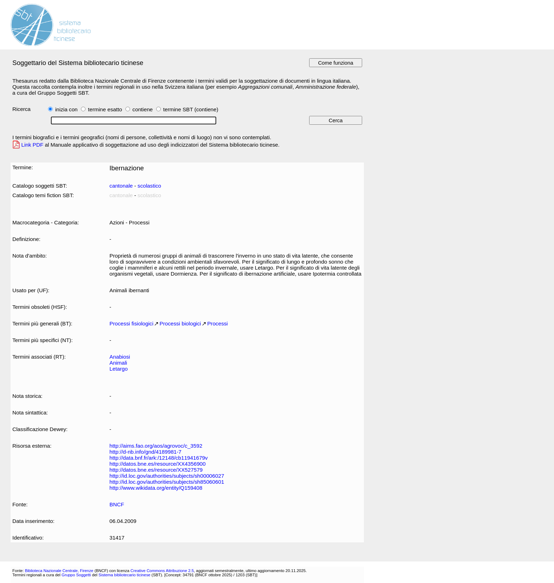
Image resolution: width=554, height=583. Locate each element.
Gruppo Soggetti (76, 575)
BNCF (117, 504)
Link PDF (32, 145)
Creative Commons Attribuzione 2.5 (162, 571)
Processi (217, 323)
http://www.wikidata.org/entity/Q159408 (156, 488)
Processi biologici (180, 323)
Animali (118, 363)
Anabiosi (120, 357)
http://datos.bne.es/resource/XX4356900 (158, 464)
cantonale (121, 186)
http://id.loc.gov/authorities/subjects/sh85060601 (167, 482)
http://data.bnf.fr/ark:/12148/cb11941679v (159, 458)
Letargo (119, 369)
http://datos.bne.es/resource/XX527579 (156, 470)
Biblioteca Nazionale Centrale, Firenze (59, 571)
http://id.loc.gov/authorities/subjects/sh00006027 (167, 476)
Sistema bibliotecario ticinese (125, 575)
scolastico (149, 186)
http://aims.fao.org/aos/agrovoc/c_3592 (156, 446)
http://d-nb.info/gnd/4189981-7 (146, 452)
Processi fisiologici (131, 323)
